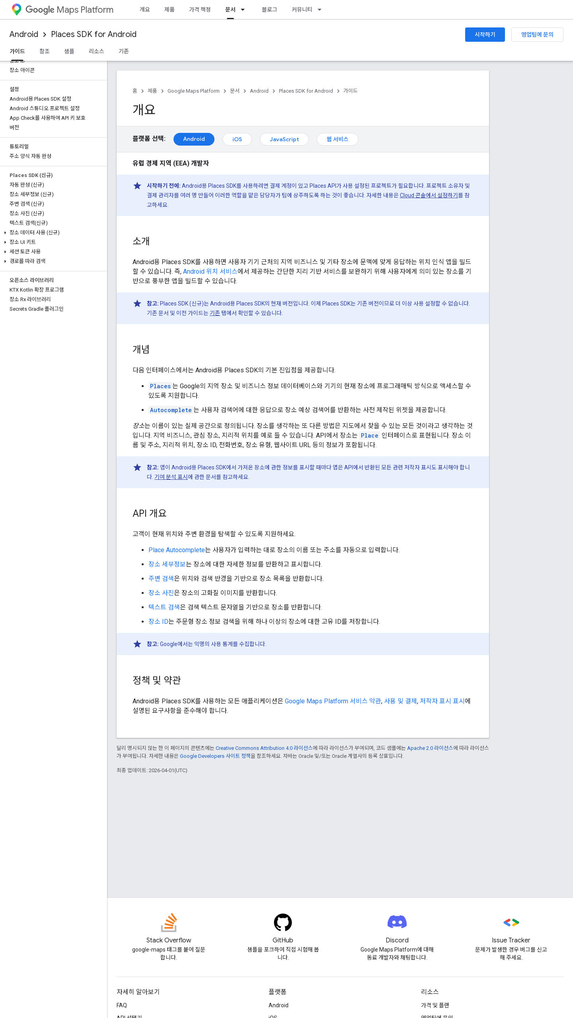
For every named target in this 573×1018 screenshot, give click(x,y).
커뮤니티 (302, 9)
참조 (44, 51)
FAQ (122, 1005)
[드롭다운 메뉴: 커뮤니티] (321, 9)
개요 (145, 9)
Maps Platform (69, 9)
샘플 (69, 51)
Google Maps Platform (194, 91)
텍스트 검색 (164, 607)
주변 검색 (161, 578)
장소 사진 (161, 593)
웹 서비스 (338, 139)
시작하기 (485, 34)
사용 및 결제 (400, 701)
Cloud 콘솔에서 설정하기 (429, 195)
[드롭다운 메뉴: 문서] (245, 9)
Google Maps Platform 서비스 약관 (333, 701)
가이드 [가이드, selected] (17, 51)
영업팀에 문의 (537, 34)
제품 (169, 9)
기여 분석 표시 (171, 477)
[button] (52, 232)
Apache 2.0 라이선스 (430, 748)
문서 (235, 91)
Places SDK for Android (93, 34)
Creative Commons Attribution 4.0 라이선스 (264, 748)
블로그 (269, 9)
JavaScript (284, 139)
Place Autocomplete (176, 550)
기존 (124, 51)
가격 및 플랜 (435, 1005)
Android (24, 34)
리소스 (96, 51)
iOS (237, 139)
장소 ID (158, 621)
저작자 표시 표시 (442, 701)
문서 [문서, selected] (230, 9)
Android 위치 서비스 (210, 271)
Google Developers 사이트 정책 (215, 756)
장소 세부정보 (167, 564)
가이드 (350, 91)
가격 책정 (200, 9)
